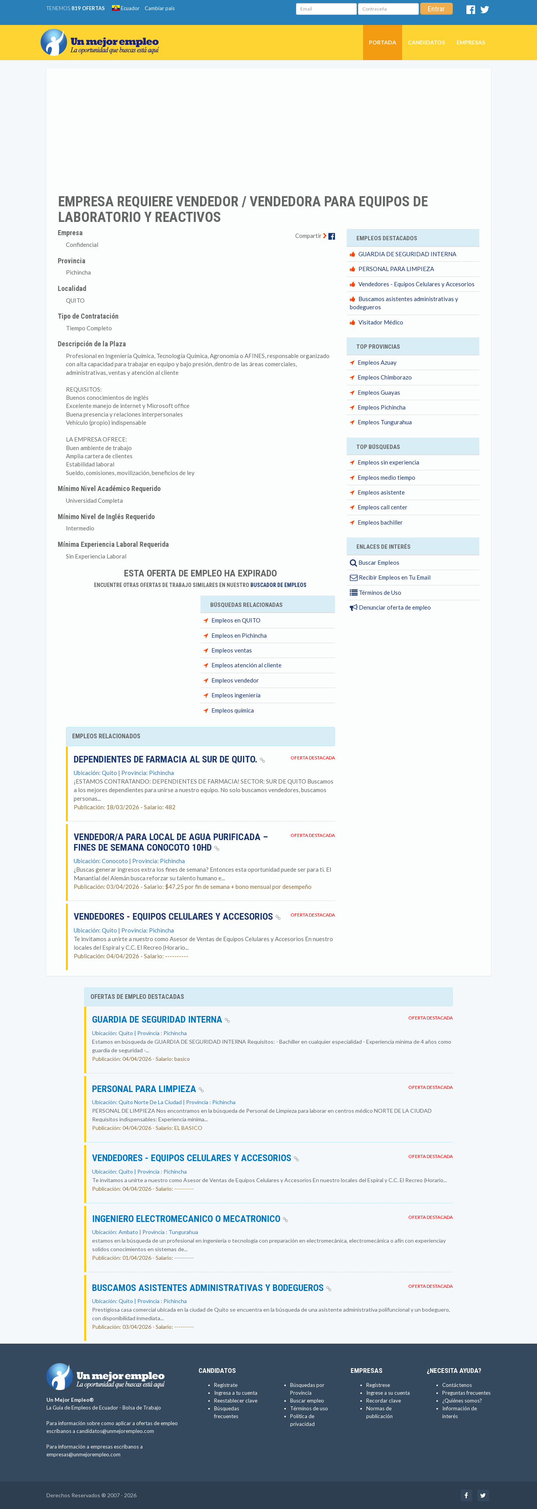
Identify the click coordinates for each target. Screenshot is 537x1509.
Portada (382, 42)
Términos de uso (309, 1408)
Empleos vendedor (235, 680)
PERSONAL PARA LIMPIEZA (396, 268)
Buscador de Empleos (278, 585)
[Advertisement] (268, 126)
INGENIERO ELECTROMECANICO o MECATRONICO (190, 1218)
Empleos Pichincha (382, 407)
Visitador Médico (380, 322)
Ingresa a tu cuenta (235, 1393)
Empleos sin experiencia (388, 462)
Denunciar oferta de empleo (390, 607)
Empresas (471, 42)
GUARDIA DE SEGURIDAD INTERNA (407, 253)
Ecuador (126, 8)
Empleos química (232, 710)
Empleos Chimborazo (385, 377)
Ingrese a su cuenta (388, 1393)
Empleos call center (383, 507)
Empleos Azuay (377, 362)
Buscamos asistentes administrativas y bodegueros (211, 1287)
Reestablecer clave (235, 1400)
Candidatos (426, 42)
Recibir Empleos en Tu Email (390, 577)
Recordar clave (383, 1400)
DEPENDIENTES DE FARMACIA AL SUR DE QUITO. (169, 759)
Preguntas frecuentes (466, 1393)
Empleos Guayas (379, 392)
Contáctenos (457, 1385)
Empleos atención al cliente (246, 664)
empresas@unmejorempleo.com (83, 1454)
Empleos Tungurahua (385, 422)
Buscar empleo (307, 1400)
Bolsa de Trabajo (141, 1407)
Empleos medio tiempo (386, 477)
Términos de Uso (375, 592)
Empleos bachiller (380, 522)
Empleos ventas (231, 650)
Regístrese (378, 1385)
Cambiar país (160, 8)
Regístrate (225, 1385)
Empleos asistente (381, 492)
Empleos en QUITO (236, 620)
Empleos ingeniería (236, 695)
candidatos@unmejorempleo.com (115, 1431)
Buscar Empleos (374, 562)
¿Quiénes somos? (462, 1400)
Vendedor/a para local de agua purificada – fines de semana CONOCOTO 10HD (171, 842)
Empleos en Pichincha (239, 635)
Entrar (436, 9)
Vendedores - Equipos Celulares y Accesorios (177, 916)
